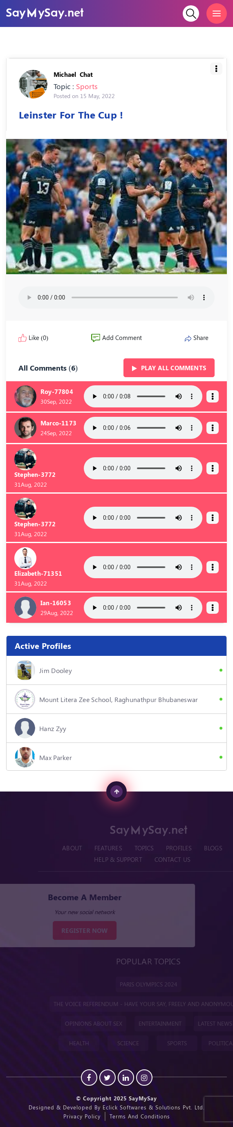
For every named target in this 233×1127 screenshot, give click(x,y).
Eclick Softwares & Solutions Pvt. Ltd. (154, 1107)
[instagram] (144, 1077)
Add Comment (116, 337)
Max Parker (43, 757)
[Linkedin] (126, 1077)
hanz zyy (40, 728)
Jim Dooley (43, 670)
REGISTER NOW (77, 930)
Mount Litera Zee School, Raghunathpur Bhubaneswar (106, 699)
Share (196, 337)
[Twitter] (107, 1077)
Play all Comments (169, 368)
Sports (87, 86)
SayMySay (143, 1098)
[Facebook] (89, 1077)
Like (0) (33, 337)
